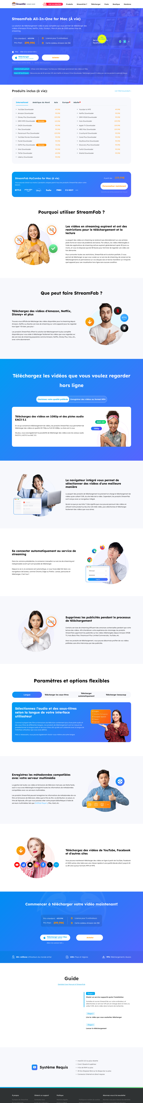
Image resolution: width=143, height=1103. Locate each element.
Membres (127, 4)
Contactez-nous (39, 1100)
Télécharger (95, 4)
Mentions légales (62, 1100)
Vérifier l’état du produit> (43, 63)
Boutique (116, 4)
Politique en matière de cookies (89, 1100)
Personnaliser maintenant (114, 186)
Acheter (55, 57)
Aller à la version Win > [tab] (28, 52)
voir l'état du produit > (123, 91)
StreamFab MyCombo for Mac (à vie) (37, 178)
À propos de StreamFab (20, 1100)
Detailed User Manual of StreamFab (71, 984)
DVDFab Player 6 (41, 803)
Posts (106, 4)
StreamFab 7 (82, 4)
